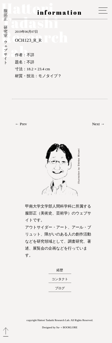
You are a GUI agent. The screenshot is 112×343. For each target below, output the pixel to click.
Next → (98, 124)
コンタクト (60, 279)
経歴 (59, 270)
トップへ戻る (5, 332)
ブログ (60, 288)
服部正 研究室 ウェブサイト (5, 37)
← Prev (21, 124)
